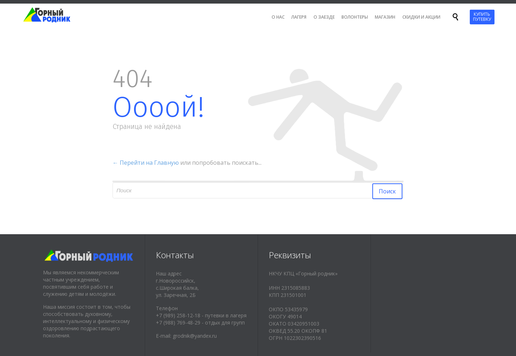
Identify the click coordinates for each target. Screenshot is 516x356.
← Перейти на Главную (146, 163)
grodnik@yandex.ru (195, 335)
